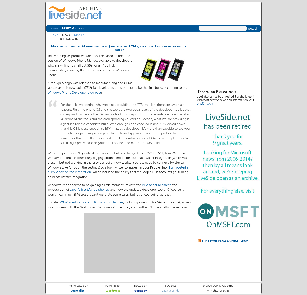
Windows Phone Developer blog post (74, 93)
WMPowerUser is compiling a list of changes (91, 202)
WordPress (113, 290)
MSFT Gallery (73, 28)
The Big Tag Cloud (67, 39)
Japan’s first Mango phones (89, 190)
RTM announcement (156, 185)
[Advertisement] (119, 243)
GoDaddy (140, 290)
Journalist (77, 290)
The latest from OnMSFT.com (225, 241)
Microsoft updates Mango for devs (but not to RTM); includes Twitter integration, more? (119, 48)
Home (54, 28)
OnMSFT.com (205, 103)
